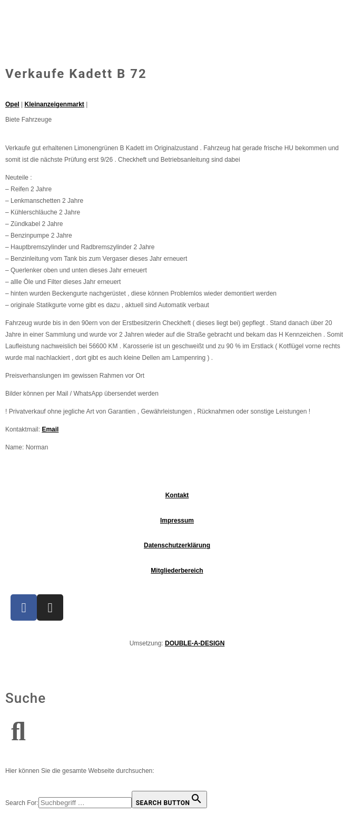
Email (50, 429)
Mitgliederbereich (177, 570)
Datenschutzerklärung (177, 545)
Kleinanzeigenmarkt (54, 104)
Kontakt (177, 495)
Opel (12, 104)
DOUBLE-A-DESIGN (194, 643)
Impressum (177, 520)
